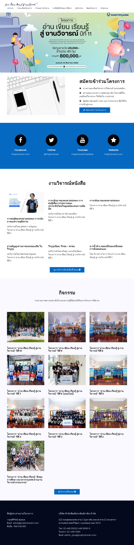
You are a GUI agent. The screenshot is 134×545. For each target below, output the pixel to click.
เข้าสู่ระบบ (104, 8)
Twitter (51, 150)
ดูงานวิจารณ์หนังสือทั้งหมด (67, 269)
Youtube (83, 150)
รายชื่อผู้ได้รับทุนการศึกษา (62, 8)
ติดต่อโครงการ (91, 8)
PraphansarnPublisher (83, 154)
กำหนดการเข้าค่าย (42, 8)
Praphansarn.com (21, 154)
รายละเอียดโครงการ (24, 8)
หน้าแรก (10, 8)
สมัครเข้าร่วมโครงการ (94, 110)
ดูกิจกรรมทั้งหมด (67, 491)
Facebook (20, 150)
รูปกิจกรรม (79, 8)
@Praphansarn (51, 154)
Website (113, 150)
